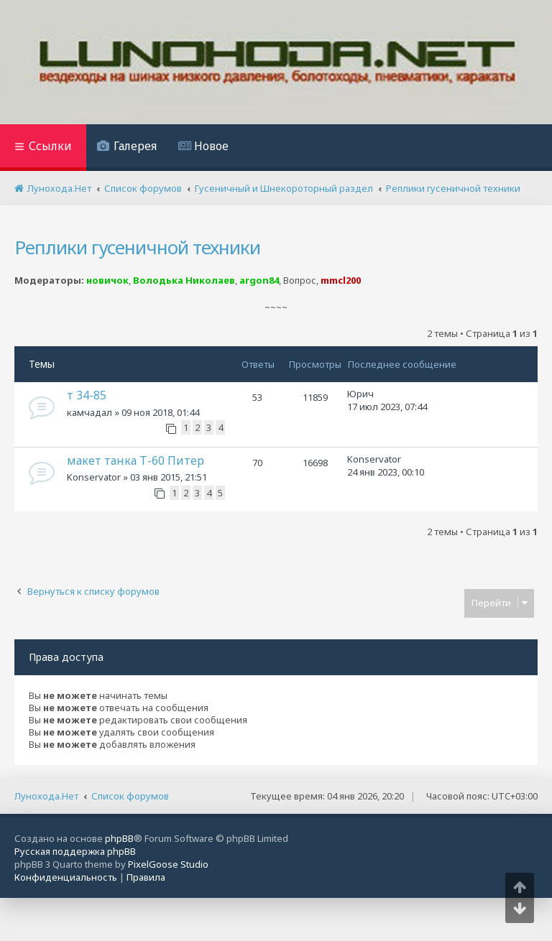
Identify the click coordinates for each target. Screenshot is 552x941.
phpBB (119, 838)
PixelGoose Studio (168, 864)
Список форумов (130, 795)
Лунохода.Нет (46, 795)
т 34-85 (86, 395)
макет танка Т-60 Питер (135, 460)
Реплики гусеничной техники (137, 247)
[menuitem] (126, 147)
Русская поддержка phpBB (75, 851)
